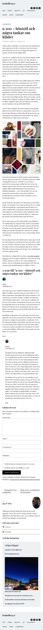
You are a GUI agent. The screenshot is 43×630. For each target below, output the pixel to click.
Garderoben (6, 24)
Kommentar (6, 417)
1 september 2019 (7, 286)
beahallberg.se (8, 3)
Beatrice (7, 346)
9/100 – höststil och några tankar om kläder (18, 32)
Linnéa (4, 284)
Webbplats (5, 455)
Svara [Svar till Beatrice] (6, 403)
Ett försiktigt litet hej (12, 554)
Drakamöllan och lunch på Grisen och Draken (20, 599)
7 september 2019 (10, 348)
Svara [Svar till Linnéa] (3, 336)
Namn (4, 439)
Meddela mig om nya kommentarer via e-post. (19, 464)
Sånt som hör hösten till (13, 591)
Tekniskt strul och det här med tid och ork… (19, 595)
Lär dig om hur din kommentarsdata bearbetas (25, 479)
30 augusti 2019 (20, 41)
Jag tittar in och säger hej (13, 550)
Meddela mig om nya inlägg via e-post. (16, 468)
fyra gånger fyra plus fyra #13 (14, 604)
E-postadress (7, 447)
